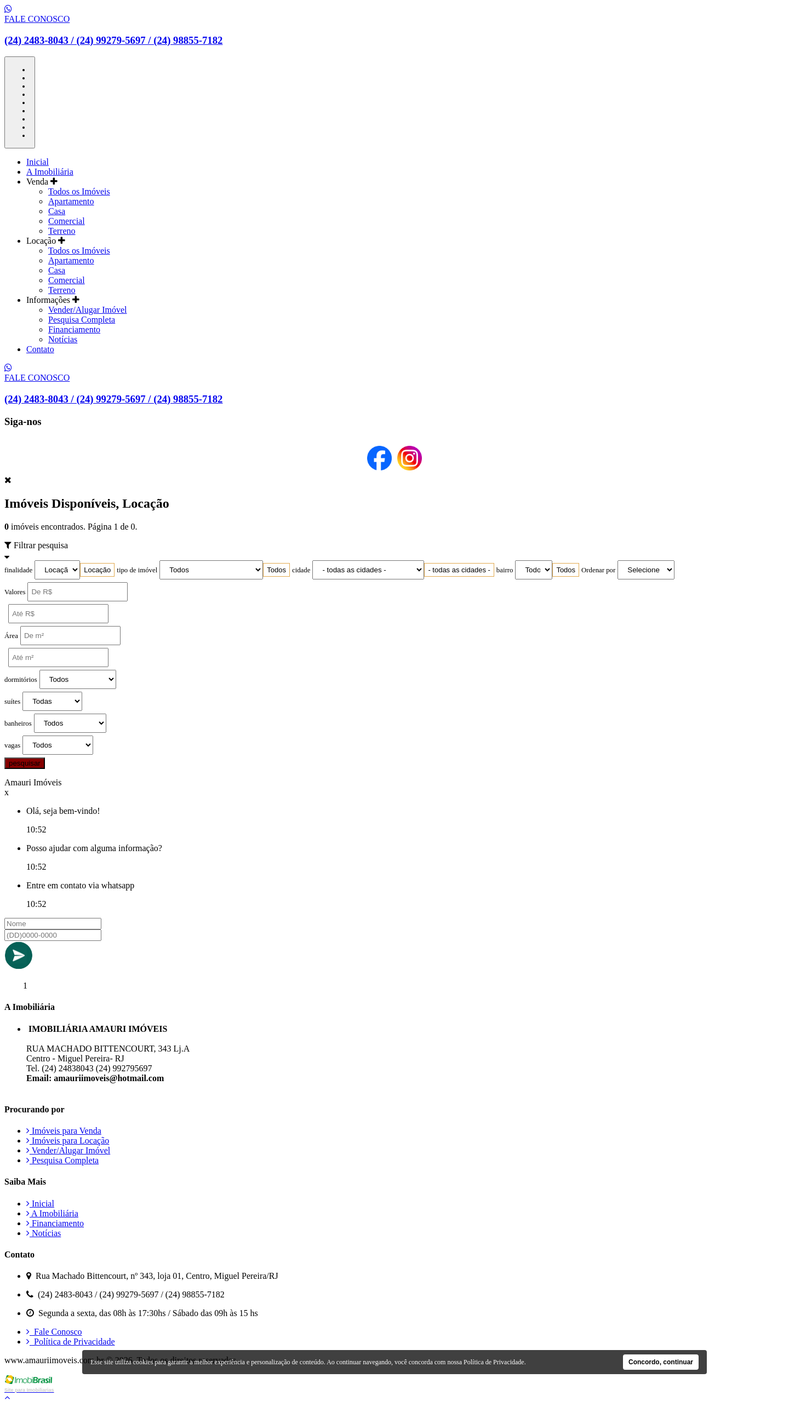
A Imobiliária (49, 171)
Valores (14, 592)
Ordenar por (598, 570)
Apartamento (71, 201)
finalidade (18, 570)
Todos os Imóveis (79, 191)
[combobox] (97, 570)
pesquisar (25, 763)
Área (11, 636)
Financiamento (74, 329)
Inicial (37, 161)
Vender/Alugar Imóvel (87, 309)
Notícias (62, 339)
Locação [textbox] (97, 570)
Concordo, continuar (660, 1362)
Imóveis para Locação (67, 1140)
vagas (12, 745)
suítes (12, 701)
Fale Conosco (54, 1331)
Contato (40, 349)
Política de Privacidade (70, 1341)
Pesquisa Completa (81, 319)
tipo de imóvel (137, 570)
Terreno (62, 231)
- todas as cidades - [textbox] (459, 570)
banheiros (18, 723)
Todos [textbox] (276, 570)
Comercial (66, 221)
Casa (56, 211)
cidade (301, 570)
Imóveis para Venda (63, 1130)
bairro (504, 570)
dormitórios (20, 680)
